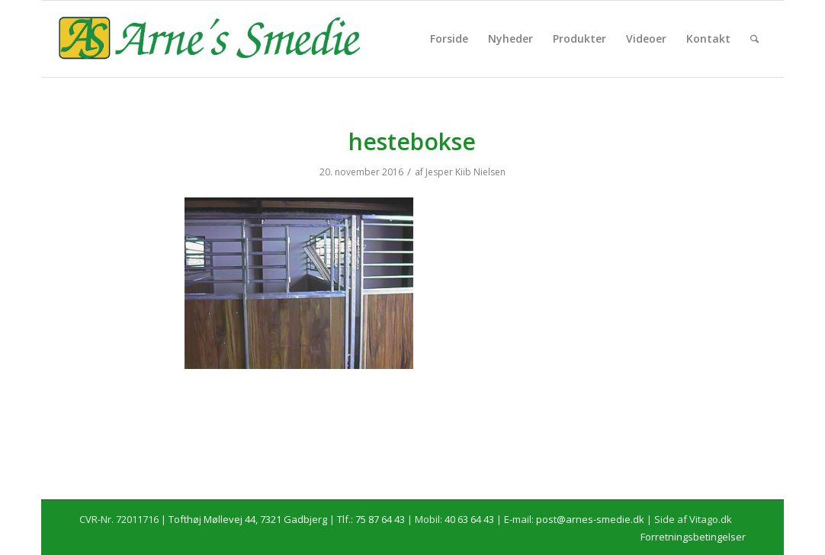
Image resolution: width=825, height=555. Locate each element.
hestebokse (412, 141)
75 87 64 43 (380, 519)
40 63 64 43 (469, 519)
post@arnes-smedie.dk (590, 519)
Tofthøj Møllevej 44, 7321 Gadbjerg (248, 519)
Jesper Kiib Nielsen (465, 171)
